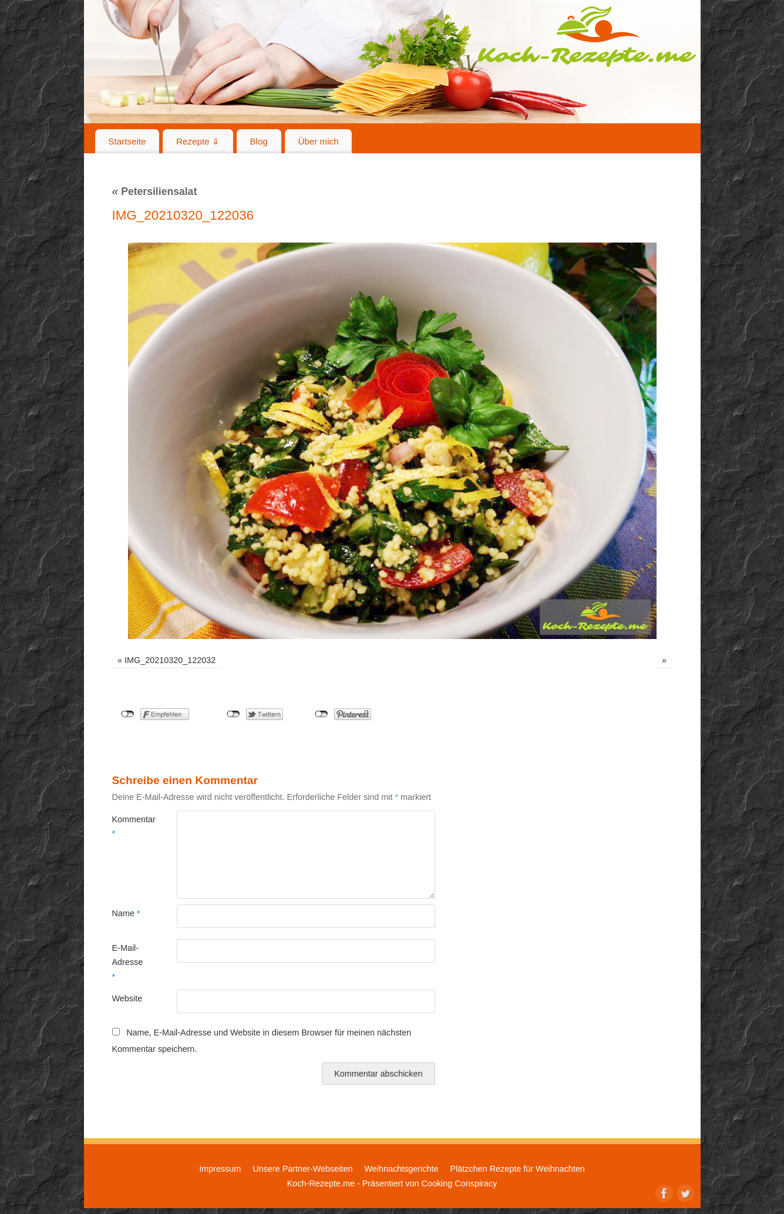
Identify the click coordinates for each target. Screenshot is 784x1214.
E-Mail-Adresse (127, 962)
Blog (258, 141)
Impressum (220, 1168)
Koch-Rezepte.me (586, 36)
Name (126, 913)
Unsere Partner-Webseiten (302, 1168)
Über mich (318, 141)
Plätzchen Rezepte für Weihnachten (517, 1168)
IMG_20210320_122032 (170, 660)
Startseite (127, 141)
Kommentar (128, 826)
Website (127, 998)
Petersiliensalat (154, 191)
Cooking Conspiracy (459, 1183)
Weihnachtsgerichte (401, 1168)
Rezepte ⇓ (198, 141)
